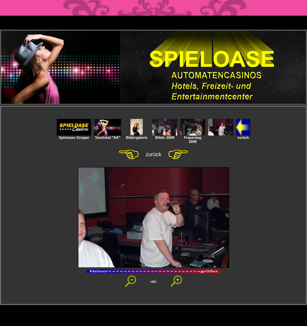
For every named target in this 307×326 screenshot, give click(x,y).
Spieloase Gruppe (74, 136)
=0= (153, 282)
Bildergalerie (136, 136)
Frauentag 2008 (192, 138)
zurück (243, 136)
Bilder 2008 (164, 136)
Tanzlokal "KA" (107, 136)
